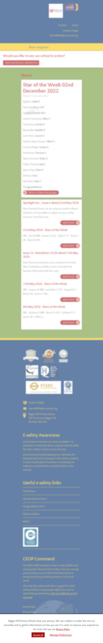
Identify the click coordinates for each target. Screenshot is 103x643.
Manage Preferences (61, 635)
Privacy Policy (63, 629)
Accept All (38, 634)
